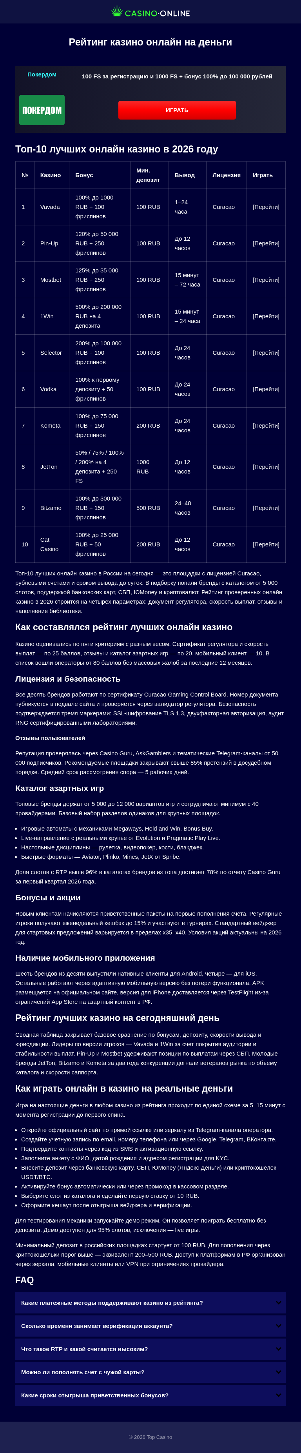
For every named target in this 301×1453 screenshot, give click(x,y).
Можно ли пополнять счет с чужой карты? (83, 1372)
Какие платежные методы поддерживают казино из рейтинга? (112, 1302)
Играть (177, 110)
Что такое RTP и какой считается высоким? (84, 1349)
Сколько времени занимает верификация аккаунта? (97, 1325)
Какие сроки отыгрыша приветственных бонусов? (95, 1395)
